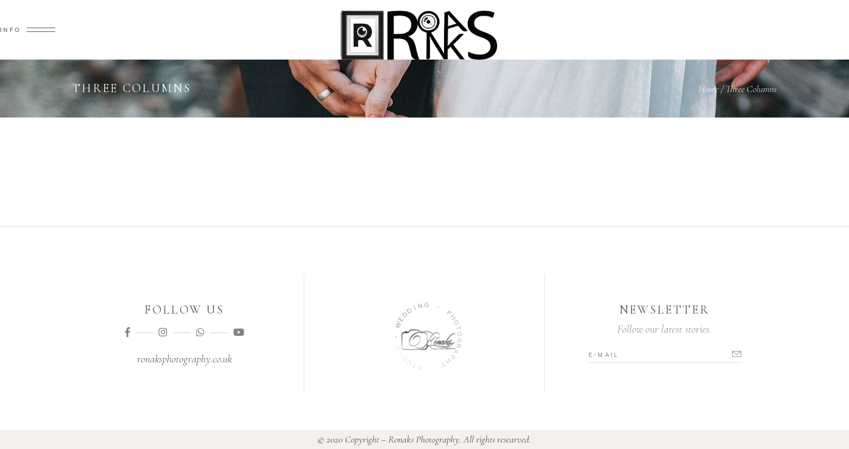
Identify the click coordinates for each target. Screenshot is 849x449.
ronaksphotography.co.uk (184, 359)
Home (708, 89)
